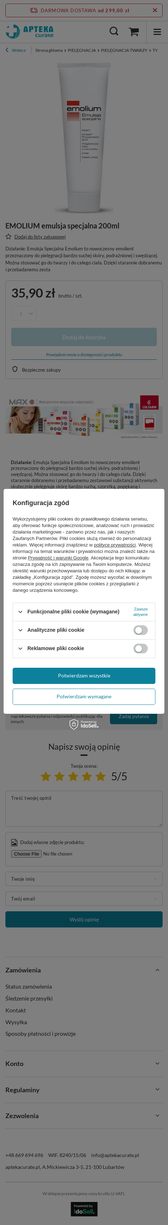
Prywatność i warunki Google (58, 558)
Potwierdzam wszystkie (84, 675)
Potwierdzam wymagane (84, 696)
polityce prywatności (115, 545)
